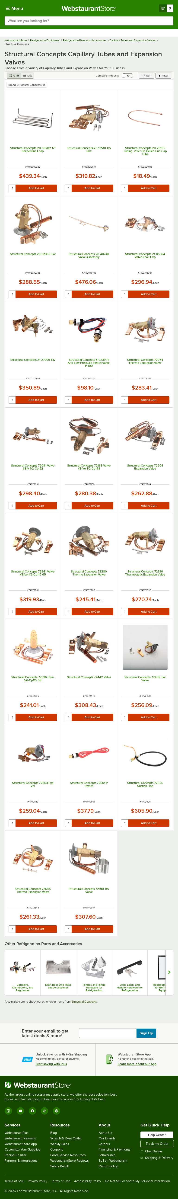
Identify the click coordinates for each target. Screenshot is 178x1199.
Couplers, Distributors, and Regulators (22, 987)
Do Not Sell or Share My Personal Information (137, 1181)
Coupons (56, 1149)
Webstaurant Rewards (20, 1138)
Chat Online (151, 1151)
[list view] (27, 76)
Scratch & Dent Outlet (66, 1138)
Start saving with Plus (51, 1064)
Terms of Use (60, 1181)
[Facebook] (32, 1111)
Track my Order (157, 1143)
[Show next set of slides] (169, 972)
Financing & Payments (114, 1149)
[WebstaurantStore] (63, 1085)
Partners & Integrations (21, 1160)
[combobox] (89, 21)
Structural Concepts (84, 1001)
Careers (104, 1144)
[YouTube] (20, 1111)
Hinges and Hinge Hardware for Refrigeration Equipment (94, 987)
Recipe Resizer (15, 1155)
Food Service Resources (68, 1155)
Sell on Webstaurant (113, 1160)
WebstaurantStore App (21, 1144)
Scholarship (107, 1155)
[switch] (127, 75)
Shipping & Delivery (156, 1158)
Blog (53, 1133)
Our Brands (107, 1138)
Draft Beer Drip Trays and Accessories (58, 986)
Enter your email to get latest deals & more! (45, 1033)
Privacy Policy (37, 1181)
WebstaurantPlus (17, 1133)
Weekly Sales (59, 1144)
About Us (105, 1133)
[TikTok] (44, 1111)
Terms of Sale (14, 1181)
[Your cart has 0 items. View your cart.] (166, 8)
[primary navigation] (14, 8)
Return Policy (108, 1166)
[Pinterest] (56, 1111)
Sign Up (146, 1033)
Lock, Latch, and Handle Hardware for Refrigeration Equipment (130, 987)
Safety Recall (59, 1166)
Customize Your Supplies (22, 1149)
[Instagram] (8, 1111)
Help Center (157, 1135)
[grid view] (14, 76)
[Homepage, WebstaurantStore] (89, 8)
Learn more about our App (137, 1064)
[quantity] (12, 188)
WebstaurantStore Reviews (69, 1160)
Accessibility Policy (87, 1181)
